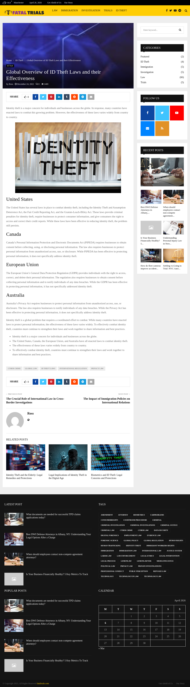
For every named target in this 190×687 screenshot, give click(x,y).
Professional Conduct (112, 571)
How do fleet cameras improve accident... (151, 267)
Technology (107, 576)
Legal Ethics (147, 556)
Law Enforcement (126, 556)
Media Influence (165, 561)
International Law (151, 551)
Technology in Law (129, 576)
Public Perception (138, 571)
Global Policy (131, 540)
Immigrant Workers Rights (160, 546)
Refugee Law (159, 571)
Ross (11, 84)
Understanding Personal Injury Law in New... (172, 240)
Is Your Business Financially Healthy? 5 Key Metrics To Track (57, 574)
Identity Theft (133, 546)
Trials (108, 10)
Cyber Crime (14, 368)
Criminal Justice (168, 525)
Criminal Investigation (113, 525)
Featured (145, 56)
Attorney (123, 515)
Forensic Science (109, 540)
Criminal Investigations (142, 525)
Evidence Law (154, 535)
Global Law (31, 368)
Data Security (161, 530)
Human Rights (176, 540)
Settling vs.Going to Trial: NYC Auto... (172, 267)
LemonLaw (126, 561)
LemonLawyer (144, 561)
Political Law (108, 566)
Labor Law (106, 556)
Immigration (69, 10)
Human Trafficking (111, 546)
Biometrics (139, 515)
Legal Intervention (169, 556)
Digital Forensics (110, 535)
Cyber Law (143, 530)
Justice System (174, 551)
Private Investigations (149, 566)
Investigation (91, 10)
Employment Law (133, 535)
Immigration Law (128, 551)
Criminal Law (108, 530)
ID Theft (121, 10)
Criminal (157, 520)
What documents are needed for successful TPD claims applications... (161, 178)
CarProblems (157, 515)
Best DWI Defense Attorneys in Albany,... (149, 210)
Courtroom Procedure (135, 520)
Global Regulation (154, 540)
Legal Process (108, 561)
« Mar (102, 648)
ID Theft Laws (48, 368)
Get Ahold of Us (54, 2)
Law (55, 10)
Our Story (68, 2)
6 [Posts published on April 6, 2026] (105, 623)
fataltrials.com (43, 683)
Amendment (107, 515)
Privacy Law (97, 368)
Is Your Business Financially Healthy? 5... (150, 240)
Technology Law (152, 576)
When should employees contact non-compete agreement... (171, 211)
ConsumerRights (109, 520)
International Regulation (73, 368)
